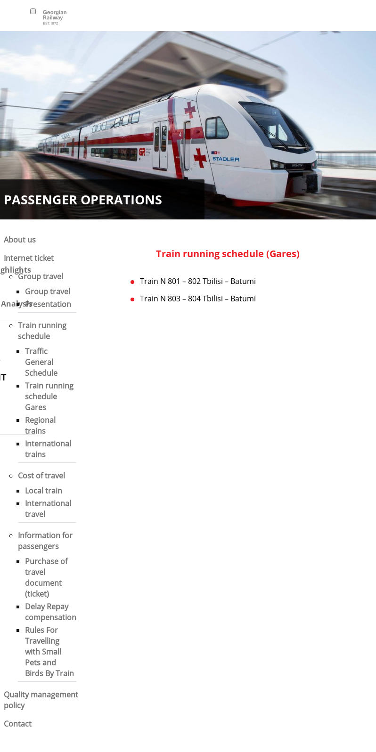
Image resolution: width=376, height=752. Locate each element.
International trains (48, 449)
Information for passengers (45, 540)
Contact (18, 724)
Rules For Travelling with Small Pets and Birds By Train (49, 652)
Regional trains (40, 425)
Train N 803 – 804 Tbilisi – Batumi (198, 298)
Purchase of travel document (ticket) (46, 577)
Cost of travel (41, 475)
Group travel (40, 276)
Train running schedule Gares (49, 396)
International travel (48, 508)
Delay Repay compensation (50, 612)
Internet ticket (29, 258)
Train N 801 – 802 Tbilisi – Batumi (198, 281)
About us (20, 239)
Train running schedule (42, 330)
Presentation (48, 304)
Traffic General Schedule (41, 362)
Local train (43, 490)
